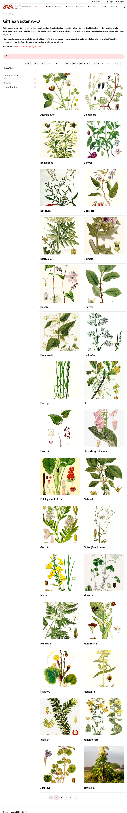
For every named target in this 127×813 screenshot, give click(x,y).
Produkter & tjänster (54, 7)
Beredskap (92, 7)
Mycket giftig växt (20, 87)
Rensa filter (8, 68)
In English (120, 2)
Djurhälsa (39, 7)
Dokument (69, 7)
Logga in (110, 2)
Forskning (80, 7)
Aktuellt (104, 7)
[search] (123, 6)
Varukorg (96, 2)
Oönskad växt (20, 79)
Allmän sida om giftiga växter (28, 46)
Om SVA (115, 7)
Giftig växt (20, 83)
